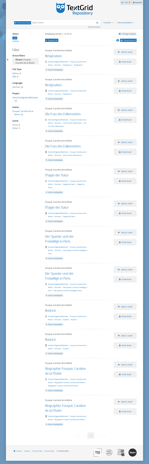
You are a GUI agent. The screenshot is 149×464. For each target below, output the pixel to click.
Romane (58, 65)
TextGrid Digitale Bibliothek (25, 97)
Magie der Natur (57, 175)
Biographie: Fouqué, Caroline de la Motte (70, 382)
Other (15, 128)
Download (126, 61)
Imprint (27, 451)
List (14, 38)
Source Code (49, 451)
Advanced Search (94, 27)
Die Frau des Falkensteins (63, 114)
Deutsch (138, 3)
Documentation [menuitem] (125, 22)
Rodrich (50, 311)
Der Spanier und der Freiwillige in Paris (68, 290)
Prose (15, 125)
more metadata (55, 69)
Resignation (53, 56)
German (16, 87)
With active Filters (23, 23)
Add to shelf (126, 52)
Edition (15, 73)
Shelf (127, 2)
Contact (19, 451)
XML (14, 76)
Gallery (15, 41)
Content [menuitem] (108, 22)
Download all (130, 40)
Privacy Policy (37, 451)
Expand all (52, 40)
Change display (129, 33)
